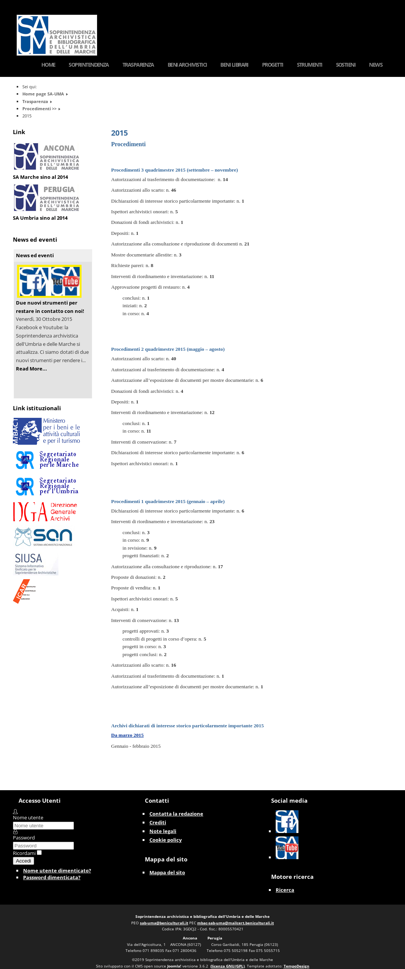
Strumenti (309, 64)
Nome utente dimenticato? (57, 870)
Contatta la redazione (176, 813)
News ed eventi (35, 255)
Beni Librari (234, 64)
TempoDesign (296, 966)
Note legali (162, 831)
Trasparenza (138, 64)
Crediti (157, 822)
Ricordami (24, 853)
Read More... (31, 368)
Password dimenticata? (51, 877)
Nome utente (28, 817)
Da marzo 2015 (127, 735)
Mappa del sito (167, 872)
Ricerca (285, 889)
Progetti (272, 64)
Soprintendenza (88, 64)
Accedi (23, 861)
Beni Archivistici (187, 64)
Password (24, 837)
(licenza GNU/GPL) (227, 966)
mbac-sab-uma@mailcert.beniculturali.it (235, 922)
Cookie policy (165, 839)
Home (48, 64)
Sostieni (346, 64)
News (375, 64)
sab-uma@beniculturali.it (164, 922)
